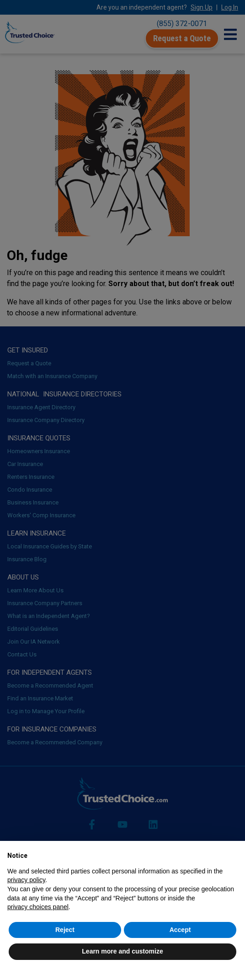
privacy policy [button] (26, 879)
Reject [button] (65, 929)
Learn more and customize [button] (122, 951)
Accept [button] (180, 929)
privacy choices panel (38, 906)
